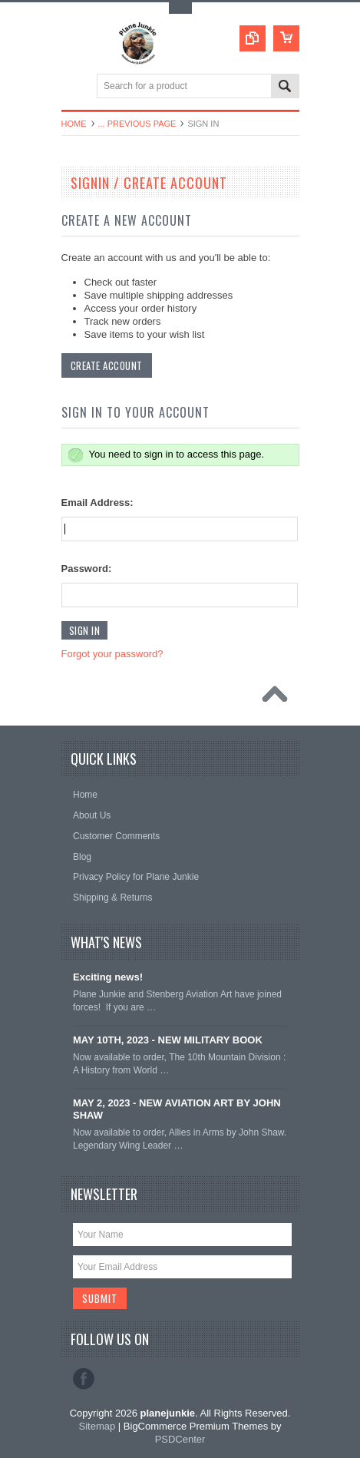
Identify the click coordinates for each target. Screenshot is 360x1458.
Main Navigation (74, 87)
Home (74, 123)
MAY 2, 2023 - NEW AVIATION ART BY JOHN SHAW (177, 1109)
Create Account (107, 365)
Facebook (83, 1379)
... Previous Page (137, 123)
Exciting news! (108, 977)
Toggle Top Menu (180, 8)
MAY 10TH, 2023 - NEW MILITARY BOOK (168, 1040)
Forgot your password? (112, 654)
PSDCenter (180, 1439)
